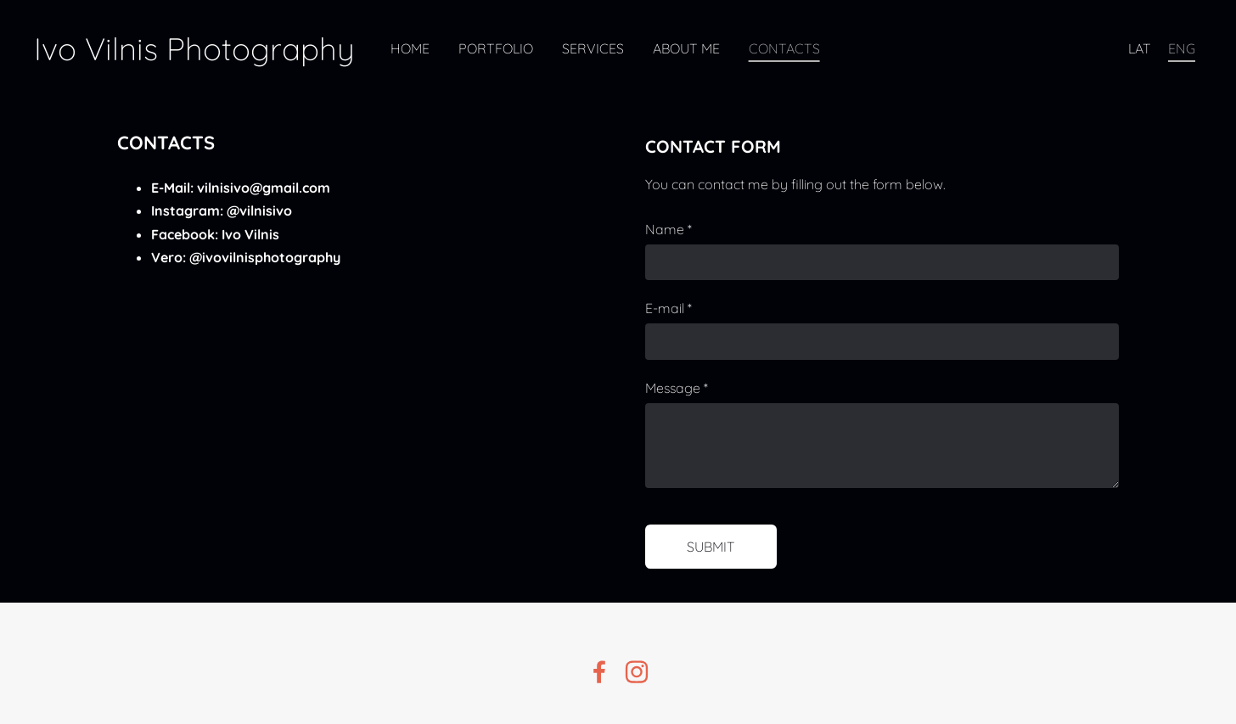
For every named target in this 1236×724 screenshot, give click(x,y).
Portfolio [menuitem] (495, 48)
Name (668, 229)
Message (676, 387)
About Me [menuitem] (686, 48)
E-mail (668, 308)
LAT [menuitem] (1139, 48)
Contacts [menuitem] (784, 48)
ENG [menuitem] (1181, 48)
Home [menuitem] (410, 48)
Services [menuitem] (593, 48)
